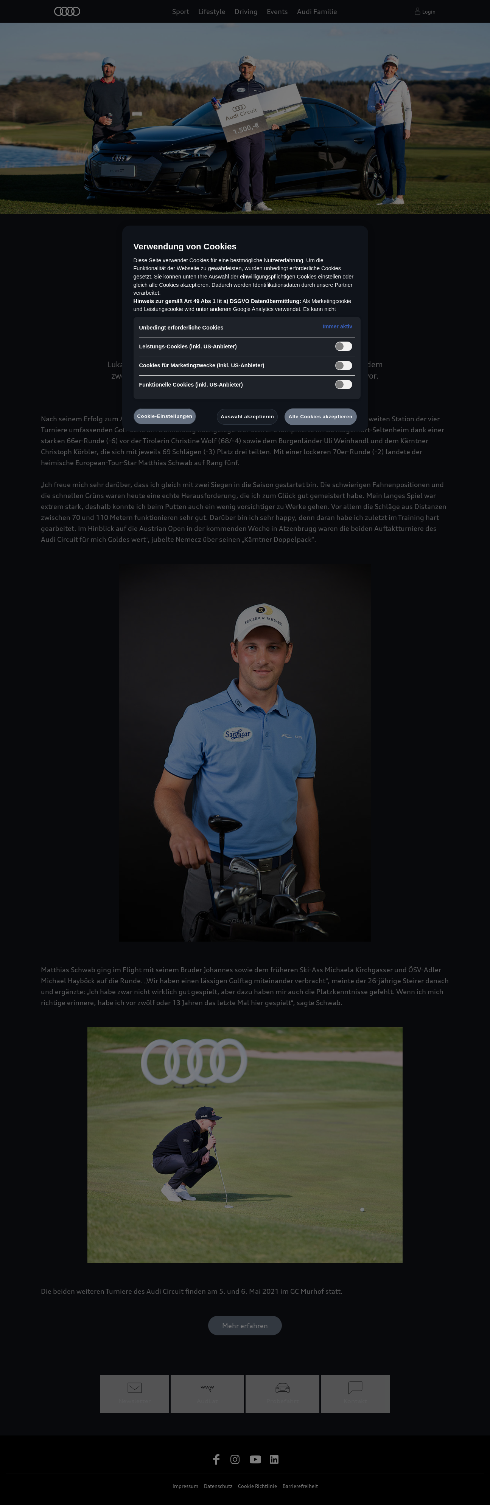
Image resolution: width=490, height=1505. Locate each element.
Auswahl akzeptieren (247, 416)
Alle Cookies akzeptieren (321, 416)
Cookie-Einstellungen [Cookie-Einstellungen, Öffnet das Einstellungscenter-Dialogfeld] (165, 416)
